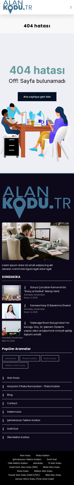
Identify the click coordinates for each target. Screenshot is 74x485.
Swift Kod (12, 428)
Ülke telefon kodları (18, 436)
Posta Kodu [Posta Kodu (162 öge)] (50, 357)
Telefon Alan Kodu (43, 470)
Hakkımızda (14, 411)
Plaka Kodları (43, 454)
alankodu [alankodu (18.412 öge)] (10, 357)
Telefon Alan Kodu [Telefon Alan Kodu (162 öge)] (15, 364)
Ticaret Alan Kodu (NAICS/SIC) (24, 474)
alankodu (38, 462)
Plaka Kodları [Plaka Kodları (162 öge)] (29, 357)
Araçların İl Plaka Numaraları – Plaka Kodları (33, 386)
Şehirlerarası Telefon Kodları (23, 419)
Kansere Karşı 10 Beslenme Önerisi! (50, 305)
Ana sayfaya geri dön (37, 96)
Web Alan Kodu (53, 474)
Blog (10, 394)
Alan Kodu (13, 377)
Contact (12, 402)
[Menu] (71, 7)
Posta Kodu (23, 470)
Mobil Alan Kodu (51, 466)
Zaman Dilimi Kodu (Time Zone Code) (34, 478)
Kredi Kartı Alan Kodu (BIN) (23, 466)
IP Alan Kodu (54, 462)
